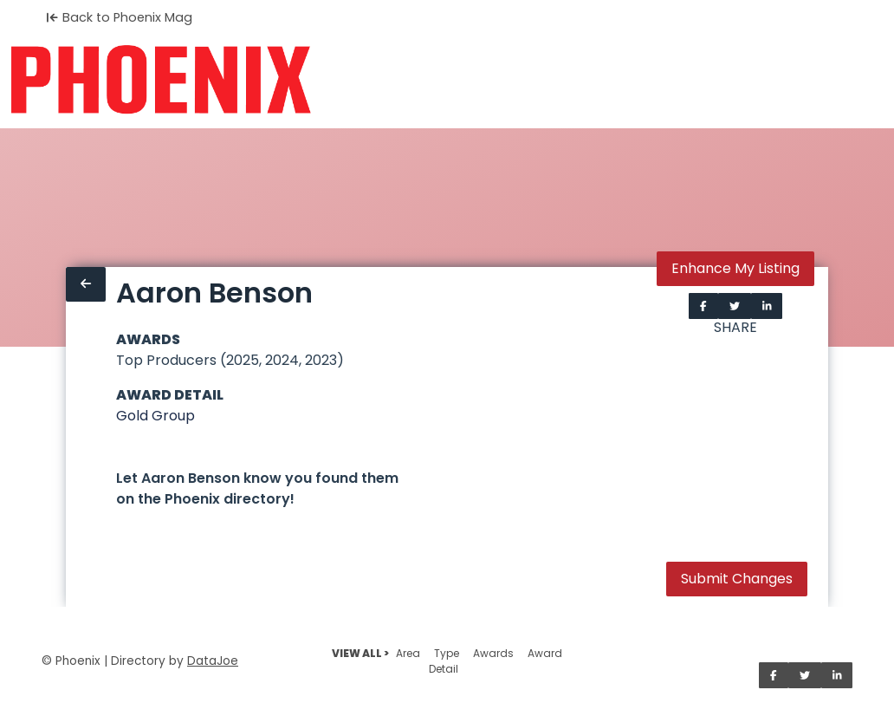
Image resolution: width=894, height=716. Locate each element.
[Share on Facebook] (703, 306)
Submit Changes (737, 579)
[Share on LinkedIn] (767, 306)
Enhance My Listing (735, 268)
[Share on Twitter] (734, 306)
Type (446, 653)
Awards (493, 653)
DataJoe (212, 661)
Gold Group (155, 416)
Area (408, 653)
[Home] (160, 80)
